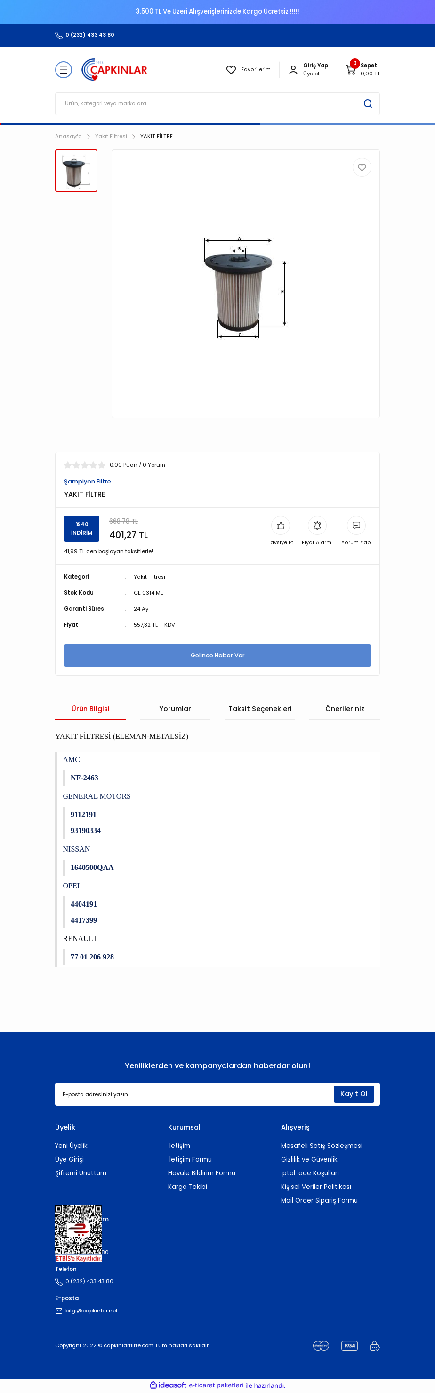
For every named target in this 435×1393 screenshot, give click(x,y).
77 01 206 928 (92, 957)
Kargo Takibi (187, 1187)
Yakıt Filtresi (150, 577)
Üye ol (311, 73)
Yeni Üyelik (71, 1146)
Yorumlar (175, 709)
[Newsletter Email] (217, 1094)
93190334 (86, 831)
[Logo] (114, 70)
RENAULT (80, 939)
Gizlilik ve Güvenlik (309, 1159)
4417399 (84, 921)
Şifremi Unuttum (80, 1173)
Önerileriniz (344, 709)
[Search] (217, 103)
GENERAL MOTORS (97, 797)
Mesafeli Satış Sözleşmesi (321, 1146)
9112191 (84, 815)
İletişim (179, 1146)
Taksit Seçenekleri (260, 709)
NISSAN (76, 849)
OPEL (72, 886)
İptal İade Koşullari (310, 1173)
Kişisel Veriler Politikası (316, 1187)
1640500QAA (92, 868)
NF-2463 (84, 778)
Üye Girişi (69, 1159)
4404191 (84, 905)
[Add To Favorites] (362, 167)
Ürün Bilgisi (91, 709)
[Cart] (362, 70)
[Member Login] (293, 69)
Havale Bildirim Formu (201, 1173)
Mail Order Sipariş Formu (319, 1200)
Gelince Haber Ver (217, 655)
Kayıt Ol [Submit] (354, 1094)
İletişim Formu (190, 1159)
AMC (71, 760)
